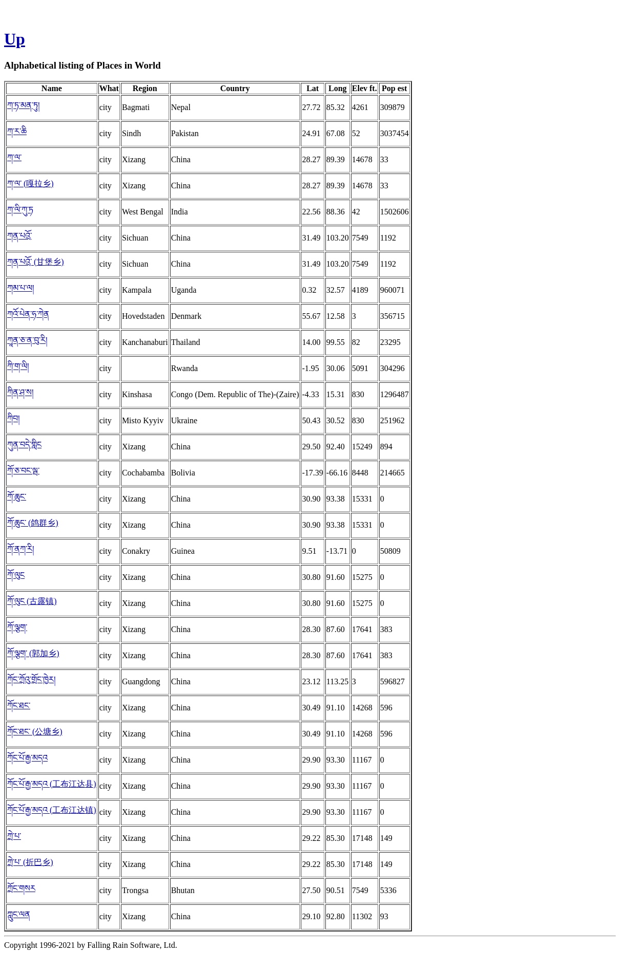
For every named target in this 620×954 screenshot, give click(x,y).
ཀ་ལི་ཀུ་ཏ (20, 209)
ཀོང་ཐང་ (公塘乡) (35, 731)
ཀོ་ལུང (16, 575)
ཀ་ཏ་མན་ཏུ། (23, 105)
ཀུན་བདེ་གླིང (24, 444)
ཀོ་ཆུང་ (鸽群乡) (32, 522)
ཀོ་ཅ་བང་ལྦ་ (23, 470)
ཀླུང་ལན (18, 914)
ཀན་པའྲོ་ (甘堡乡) (35, 261)
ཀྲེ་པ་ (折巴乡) (30, 862)
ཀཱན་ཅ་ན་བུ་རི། (27, 340)
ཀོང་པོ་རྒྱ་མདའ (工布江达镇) (51, 810)
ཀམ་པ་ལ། (20, 288)
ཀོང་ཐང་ (18, 705)
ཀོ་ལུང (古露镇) (32, 601)
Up (14, 39)
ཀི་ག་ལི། (18, 366)
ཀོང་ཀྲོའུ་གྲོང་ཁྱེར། (31, 679)
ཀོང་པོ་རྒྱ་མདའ (27, 757)
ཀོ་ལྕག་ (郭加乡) (33, 653)
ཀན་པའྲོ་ (19, 235)
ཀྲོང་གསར (21, 888)
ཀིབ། (13, 418)
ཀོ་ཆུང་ (16, 496)
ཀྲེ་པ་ (14, 836)
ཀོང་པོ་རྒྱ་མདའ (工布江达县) (51, 783)
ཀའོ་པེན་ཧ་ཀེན (28, 314)
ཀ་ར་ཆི (17, 131)
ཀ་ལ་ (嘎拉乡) (30, 183)
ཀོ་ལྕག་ (17, 627)
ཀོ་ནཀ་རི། (20, 549)
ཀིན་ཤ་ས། (20, 392)
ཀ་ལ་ (14, 157)
